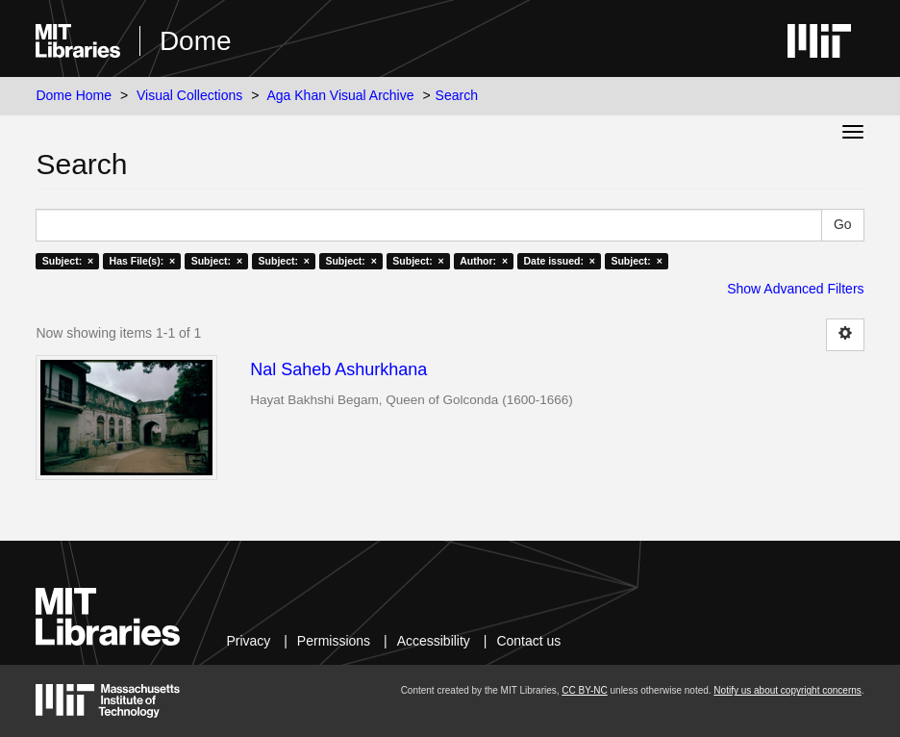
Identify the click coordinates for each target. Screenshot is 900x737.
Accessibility (433, 640)
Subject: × (67, 261)
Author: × (484, 261)
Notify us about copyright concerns (787, 690)
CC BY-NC (584, 690)
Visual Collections (189, 95)
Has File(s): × (143, 261)
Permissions (333, 640)
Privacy (248, 640)
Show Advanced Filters (795, 288)
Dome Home (74, 95)
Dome (196, 41)
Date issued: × (559, 261)
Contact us (528, 640)
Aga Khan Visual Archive (339, 95)
